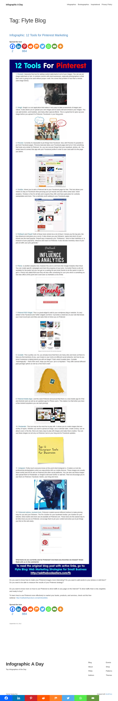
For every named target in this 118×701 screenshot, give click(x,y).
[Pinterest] (24, 48)
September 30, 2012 (16, 623)
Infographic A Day (14, 4)
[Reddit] (30, 46)
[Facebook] (12, 48)
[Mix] (36, 46)
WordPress (109, 694)
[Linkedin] (18, 46)
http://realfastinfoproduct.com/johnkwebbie (32, 598)
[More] (60, 46)
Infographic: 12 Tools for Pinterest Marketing (39, 35)
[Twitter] (42, 46)
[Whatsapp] (48, 46)
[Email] (54, 46)
